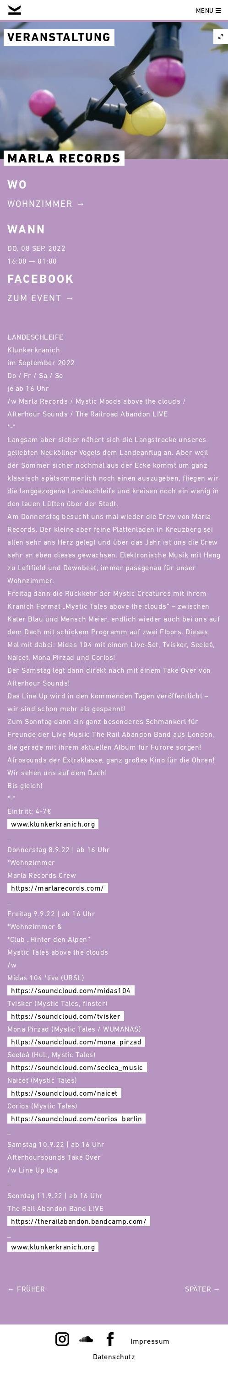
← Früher (26, 1289)
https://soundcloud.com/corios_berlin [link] (76, 1118)
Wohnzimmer (40, 204)
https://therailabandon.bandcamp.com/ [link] (79, 1221)
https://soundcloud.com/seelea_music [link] (77, 1067)
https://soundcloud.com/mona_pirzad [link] (76, 1042)
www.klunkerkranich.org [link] (53, 824)
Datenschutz (114, 1356)
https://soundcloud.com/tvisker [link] (65, 1016)
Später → (203, 1289)
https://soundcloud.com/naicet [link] (64, 1093)
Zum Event (34, 298)
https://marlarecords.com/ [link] (57, 888)
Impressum (150, 1341)
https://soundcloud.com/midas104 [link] (71, 990)
